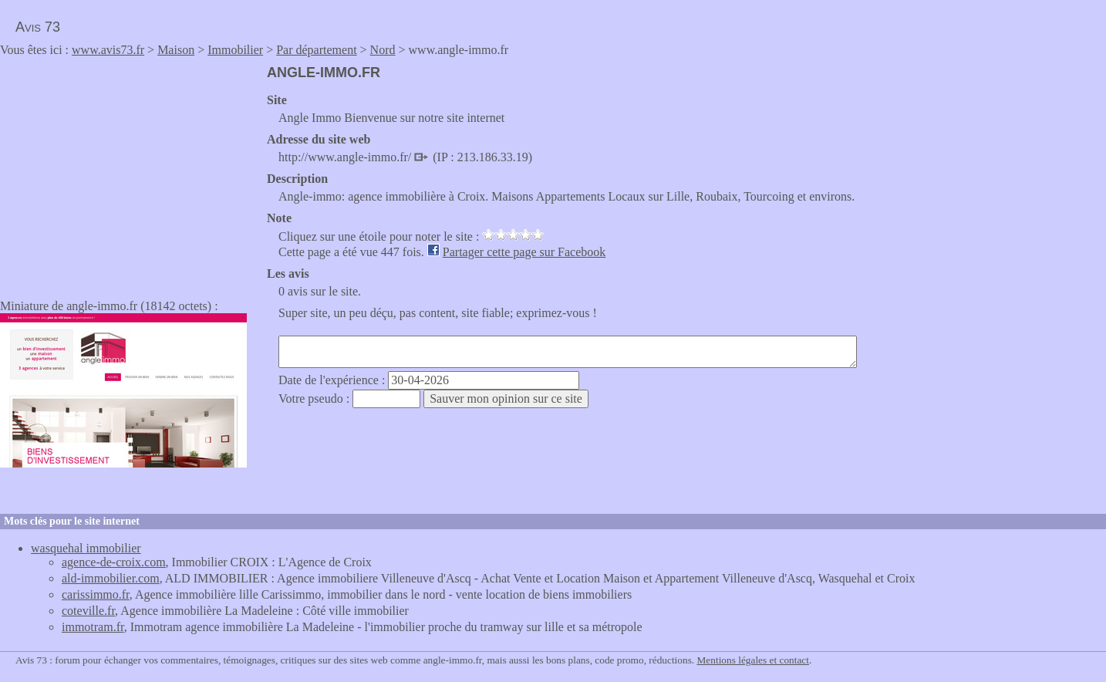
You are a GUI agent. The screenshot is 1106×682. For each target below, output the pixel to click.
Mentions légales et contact (753, 660)
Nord (383, 49)
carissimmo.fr (96, 594)
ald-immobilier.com (111, 578)
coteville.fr (88, 610)
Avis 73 (37, 27)
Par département (316, 49)
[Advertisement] (129, 173)
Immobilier (235, 49)
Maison (175, 49)
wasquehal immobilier (86, 548)
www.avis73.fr (108, 49)
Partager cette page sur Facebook (524, 251)
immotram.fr (93, 626)
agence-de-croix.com (114, 562)
